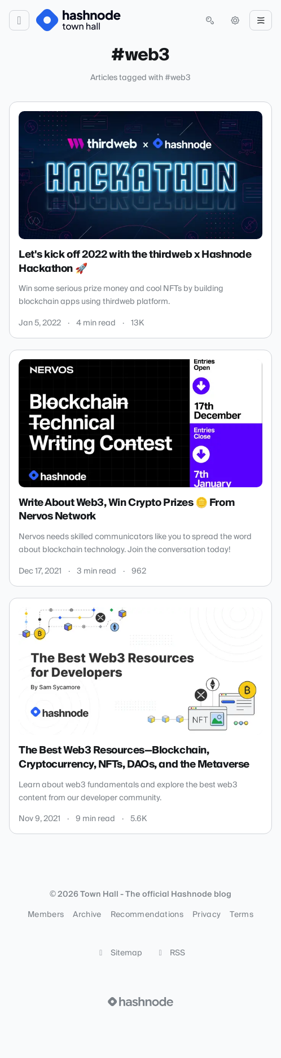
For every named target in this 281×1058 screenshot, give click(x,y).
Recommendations (147, 915)
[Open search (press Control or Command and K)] (210, 20)
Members (46, 915)
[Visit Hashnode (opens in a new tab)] (140, 1001)
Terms (241, 915)
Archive (87, 915)
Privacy (206, 915)
